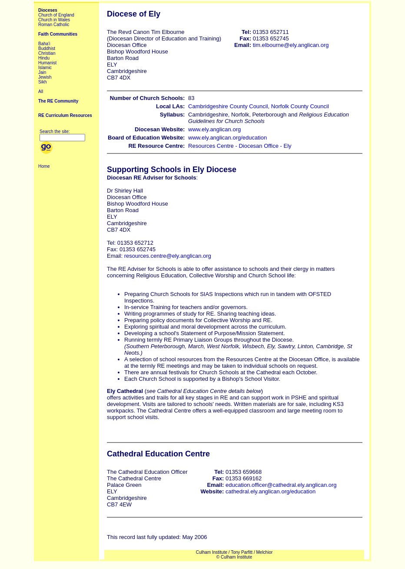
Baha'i (44, 43)
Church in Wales (54, 19)
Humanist (47, 62)
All (40, 91)
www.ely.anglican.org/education (227, 137)
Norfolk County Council (300, 106)
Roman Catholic (53, 24)
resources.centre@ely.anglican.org (167, 256)
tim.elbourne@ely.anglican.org (291, 45)
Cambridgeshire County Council (228, 106)
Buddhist (46, 48)
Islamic (45, 67)
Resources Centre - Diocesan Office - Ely (239, 146)
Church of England (56, 15)
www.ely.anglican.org (214, 129)
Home (44, 166)
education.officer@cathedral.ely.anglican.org (281, 485)
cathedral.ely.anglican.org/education (270, 491)
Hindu (44, 58)
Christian (46, 53)
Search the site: (55, 131)
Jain (42, 72)
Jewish (45, 77)
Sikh (42, 82)
